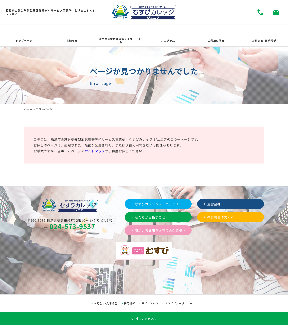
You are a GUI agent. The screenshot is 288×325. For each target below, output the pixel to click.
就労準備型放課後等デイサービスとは (120, 35)
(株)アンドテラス (145, 318)
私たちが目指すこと (148, 217)
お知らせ (72, 35)
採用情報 (129, 303)
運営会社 (212, 204)
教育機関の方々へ (218, 217)
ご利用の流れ (216, 35)
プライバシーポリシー (179, 303)
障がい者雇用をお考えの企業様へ (158, 230)
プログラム (168, 35)
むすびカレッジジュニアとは (155, 204)
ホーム (28, 109)
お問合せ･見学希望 (106, 303)
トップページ (24, 35)
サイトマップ (95, 150)
